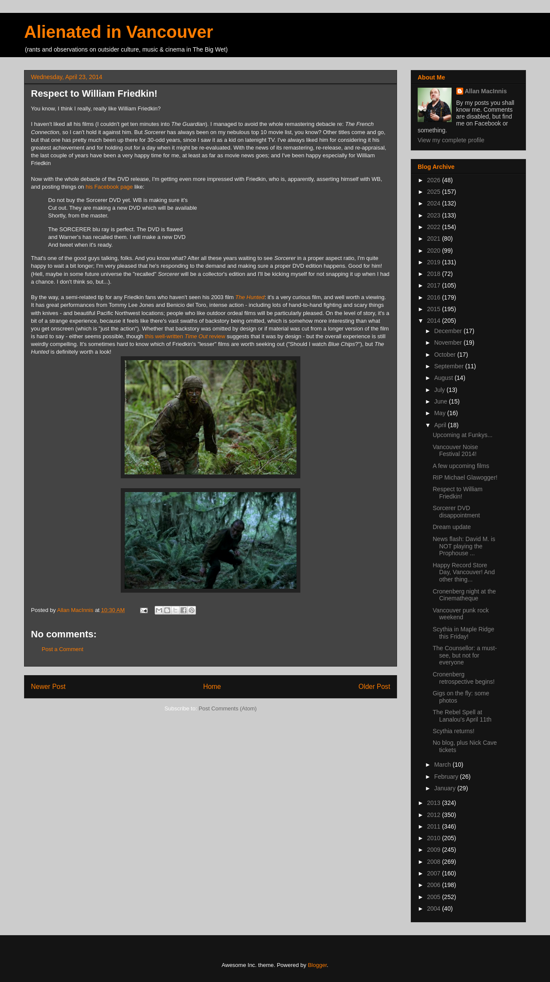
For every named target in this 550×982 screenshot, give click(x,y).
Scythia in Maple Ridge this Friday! (463, 633)
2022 (434, 226)
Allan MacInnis (486, 91)
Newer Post (48, 686)
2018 (434, 273)
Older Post (374, 686)
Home (212, 686)
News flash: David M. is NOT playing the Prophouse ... (464, 546)
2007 (434, 873)
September (449, 366)
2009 (434, 849)
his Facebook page (109, 187)
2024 (434, 203)
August (444, 377)
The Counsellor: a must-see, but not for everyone (465, 655)
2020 (434, 250)
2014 (434, 320)
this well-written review (185, 336)
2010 (434, 838)
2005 (434, 896)
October (445, 354)
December (448, 330)
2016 (434, 297)
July (440, 389)
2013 (434, 802)
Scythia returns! (453, 731)
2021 (434, 238)
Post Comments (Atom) (228, 708)
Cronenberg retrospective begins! (464, 678)
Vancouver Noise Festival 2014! (455, 451)
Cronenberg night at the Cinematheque (464, 595)
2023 (434, 215)
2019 (434, 262)
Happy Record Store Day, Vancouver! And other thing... (464, 572)
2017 (434, 285)
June (441, 401)
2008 (434, 861)
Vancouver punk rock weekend (461, 614)
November (448, 342)
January (445, 788)
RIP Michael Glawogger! (465, 477)
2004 (434, 908)
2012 (434, 814)
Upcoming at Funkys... (462, 434)
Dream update (452, 526)
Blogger (317, 965)
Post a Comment (62, 649)
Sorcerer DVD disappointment (456, 512)
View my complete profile (451, 140)
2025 (434, 191)
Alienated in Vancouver (118, 31)
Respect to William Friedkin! (458, 493)
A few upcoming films (461, 465)
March (443, 764)
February (447, 776)
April (441, 425)
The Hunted (250, 297)
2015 (434, 309)
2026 (434, 180)
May (440, 413)
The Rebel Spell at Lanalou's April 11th (462, 716)
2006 (434, 884)
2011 (434, 826)
